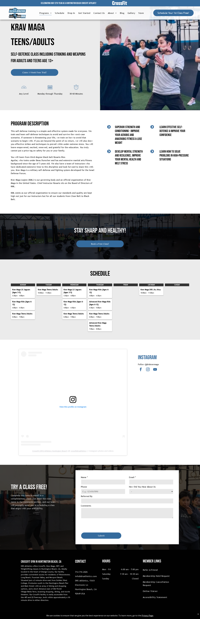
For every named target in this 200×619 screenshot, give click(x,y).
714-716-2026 (81, 571)
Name (84, 477)
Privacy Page (147, 615)
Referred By (86, 496)
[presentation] (101, 524)
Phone (84, 486)
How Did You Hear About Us (142, 486)
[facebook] (140, 370)
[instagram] (148, 370)
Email (132, 477)
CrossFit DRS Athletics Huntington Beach (49, 451)
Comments (86, 505)
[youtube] (155, 370)
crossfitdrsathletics (78, 451)
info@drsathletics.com (86, 576)
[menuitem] (45, 13)
